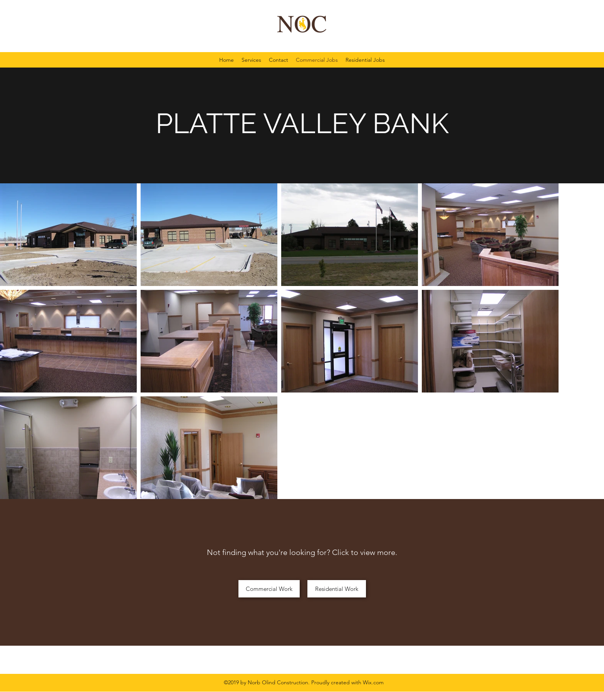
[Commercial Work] (269, 588)
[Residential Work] (336, 588)
